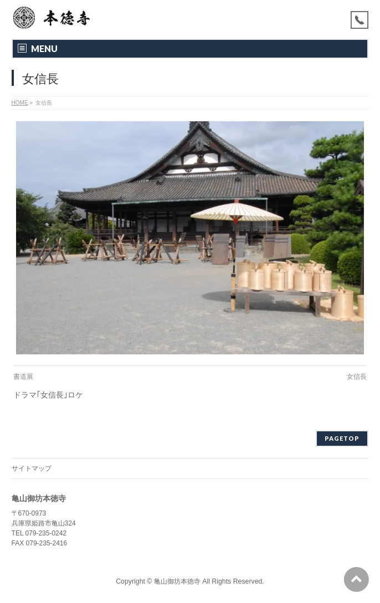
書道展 (23, 376)
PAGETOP (342, 438)
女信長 (357, 376)
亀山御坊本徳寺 (177, 581)
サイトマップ (32, 468)
